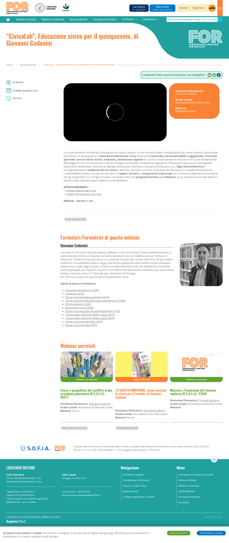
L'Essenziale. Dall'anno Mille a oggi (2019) (90, 318)
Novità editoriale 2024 (76, 219)
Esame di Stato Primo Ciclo (74, 428)
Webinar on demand (53, 19)
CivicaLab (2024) (74, 293)
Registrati (199, 8)
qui (112, 533)
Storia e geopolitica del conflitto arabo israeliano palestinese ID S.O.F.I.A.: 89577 (86, 394)
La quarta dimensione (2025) (82, 290)
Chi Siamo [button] (129, 19)
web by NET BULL (213, 516)
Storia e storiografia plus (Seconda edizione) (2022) (95, 300)
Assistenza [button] (151, 19)
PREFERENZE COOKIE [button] (211, 533)
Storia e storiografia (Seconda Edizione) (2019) (92, 311)
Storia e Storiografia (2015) (81, 325)
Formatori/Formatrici (105, 19)
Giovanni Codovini (74, 245)
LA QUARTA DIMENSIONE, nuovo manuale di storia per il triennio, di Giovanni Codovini (141, 394)
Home (9, 64)
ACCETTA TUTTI (178, 533)
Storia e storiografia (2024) (87, 297)
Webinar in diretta (26, 19)
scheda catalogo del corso (81, 190)
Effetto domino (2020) (78, 304)
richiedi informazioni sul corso (83, 194)
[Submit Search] (220, 19)
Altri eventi (162, 8)
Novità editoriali (78, 19)
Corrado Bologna (209, 400)
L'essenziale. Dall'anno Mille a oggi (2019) (90, 314)
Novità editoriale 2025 (127, 428)
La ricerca (139, 8)
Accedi (183, 8)
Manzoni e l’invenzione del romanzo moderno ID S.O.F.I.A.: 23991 (193, 392)
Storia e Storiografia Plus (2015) (84, 321)
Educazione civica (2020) (79, 307)
